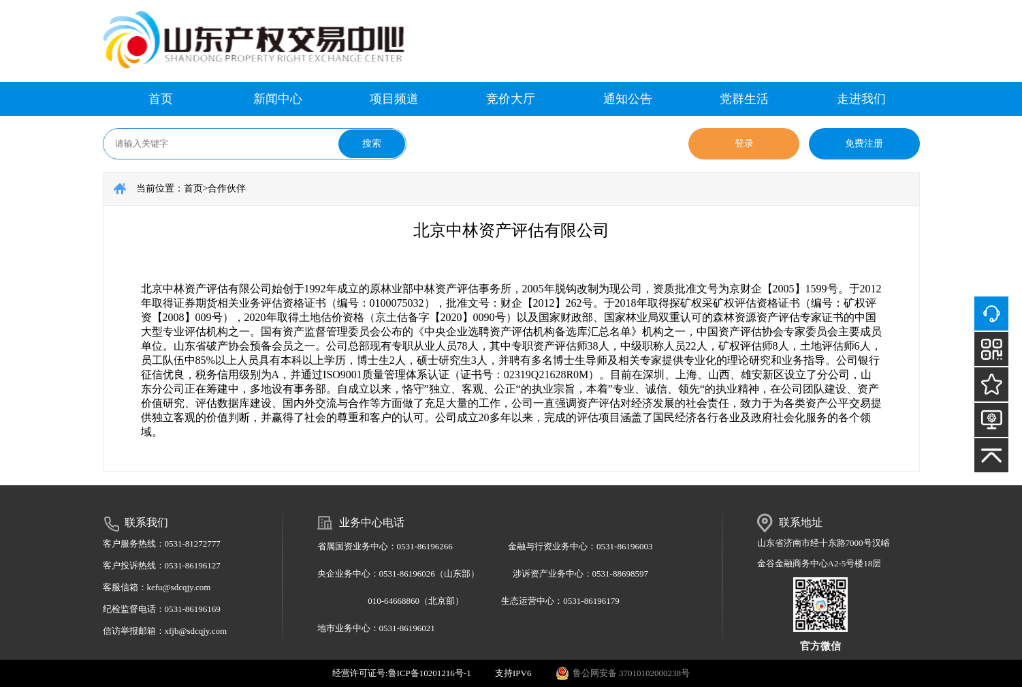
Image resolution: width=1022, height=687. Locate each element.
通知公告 (627, 99)
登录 (744, 143)
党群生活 (744, 99)
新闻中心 (277, 99)
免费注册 (864, 143)
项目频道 (394, 99)
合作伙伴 (227, 188)
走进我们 (861, 99)
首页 (160, 99)
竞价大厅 (510, 99)
